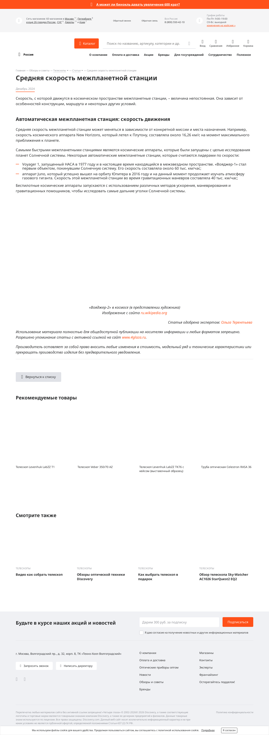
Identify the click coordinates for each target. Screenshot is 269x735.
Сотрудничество (220, 55)
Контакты (206, 660)
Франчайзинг (208, 675)
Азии (82, 22)
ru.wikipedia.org (154, 312)
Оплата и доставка (125, 55)
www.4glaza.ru (134, 337)
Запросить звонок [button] (35, 666)
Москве (69, 18)
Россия (28, 54)
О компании (98, 55)
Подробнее (208, 730)
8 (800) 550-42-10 (175, 22)
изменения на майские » (221, 25)
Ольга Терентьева (236, 322)
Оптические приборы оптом (159, 667)
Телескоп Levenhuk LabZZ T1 (35, 467)
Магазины (206, 653)
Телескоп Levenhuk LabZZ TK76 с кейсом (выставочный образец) (161, 469)
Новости (145, 675)
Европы (69, 22)
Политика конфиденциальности (234, 712)
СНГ (59, 22)
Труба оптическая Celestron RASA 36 (226, 467)
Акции (148, 55)
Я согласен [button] (229, 730)
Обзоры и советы (39, 70)
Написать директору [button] (77, 666)
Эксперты (206, 667)
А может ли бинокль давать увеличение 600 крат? (138, 4)
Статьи (76, 70)
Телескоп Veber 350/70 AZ (95, 467)
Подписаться (238, 622)
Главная (20, 70)
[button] (117, 20)
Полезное (244, 55)
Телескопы (59, 70)
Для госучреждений (189, 55)
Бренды (163, 55)
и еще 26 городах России (41, 22)
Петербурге (85, 18)
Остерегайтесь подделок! (217, 682)
